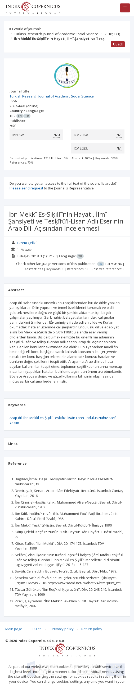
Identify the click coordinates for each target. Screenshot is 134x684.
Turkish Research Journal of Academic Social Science (56, 33)
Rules (37, 628)
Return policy (91, 628)
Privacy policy (63, 628)
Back (117, 44)
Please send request (26, 188)
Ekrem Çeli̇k (26, 242)
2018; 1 (112, 33)
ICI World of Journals (25, 28)
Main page (13, 628)
